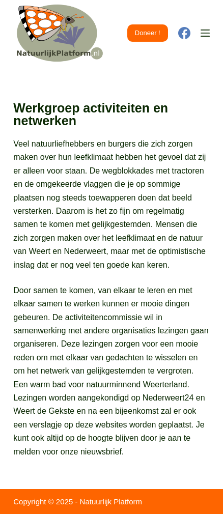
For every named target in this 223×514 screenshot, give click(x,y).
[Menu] (205, 33)
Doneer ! (147, 33)
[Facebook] (184, 33)
